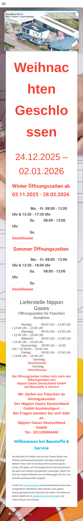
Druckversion (16, 514)
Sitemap (28, 514)
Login (72, 514)
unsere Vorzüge (30, 485)
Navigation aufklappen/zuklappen (41, 4)
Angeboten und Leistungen (46, 495)
